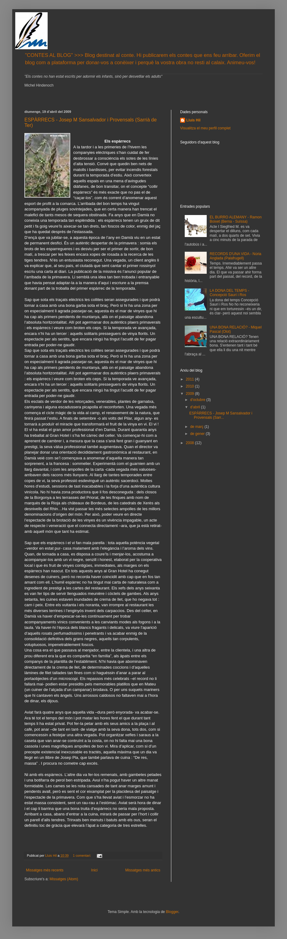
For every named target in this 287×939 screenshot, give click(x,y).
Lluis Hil (193, 120)
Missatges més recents (45, 870)
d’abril (195, 407)
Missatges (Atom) (63, 879)
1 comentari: (82, 855)
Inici (94, 870)
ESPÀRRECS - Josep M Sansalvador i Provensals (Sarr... (220, 415)
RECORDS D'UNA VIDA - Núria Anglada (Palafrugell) (235, 256)
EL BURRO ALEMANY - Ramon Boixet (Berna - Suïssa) (236, 219)
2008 (190, 443)
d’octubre (198, 400)
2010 (190, 386)
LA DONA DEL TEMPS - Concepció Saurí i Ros (229, 292)
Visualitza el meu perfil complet (205, 128)
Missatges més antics (142, 870)
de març (197, 427)
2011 (190, 379)
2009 (190, 394)
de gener (198, 434)
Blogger (172, 912)
